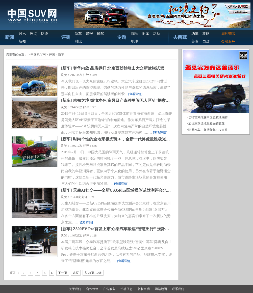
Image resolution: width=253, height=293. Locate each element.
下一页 (62, 273)
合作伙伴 (92, 289)
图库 (145, 34)
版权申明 (144, 289)
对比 (78, 41)
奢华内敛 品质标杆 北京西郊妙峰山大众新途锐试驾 (118, 68)
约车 (194, 34)
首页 (12, 273)
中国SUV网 (38, 54)
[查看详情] (135, 94)
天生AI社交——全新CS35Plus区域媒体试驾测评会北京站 (124, 190)
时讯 (22, 34)
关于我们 (75, 289)
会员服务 (228, 41)
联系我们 (178, 289)
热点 (33, 34)
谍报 (89, 34)
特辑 (134, 34)
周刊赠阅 (228, 34)
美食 (194, 41)
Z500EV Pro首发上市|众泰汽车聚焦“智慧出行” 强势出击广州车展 (131, 229)
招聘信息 (126, 289)
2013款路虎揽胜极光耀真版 (206, 123)
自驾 (206, 41)
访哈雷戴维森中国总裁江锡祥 (208, 117)
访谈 (44, 34)
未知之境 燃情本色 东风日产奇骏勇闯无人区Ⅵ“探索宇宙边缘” (128, 100)
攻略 (206, 34)
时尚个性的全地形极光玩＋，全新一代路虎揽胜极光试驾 (123, 139)
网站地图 (161, 289)
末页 (76, 273)
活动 (156, 34)
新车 (78, 34)
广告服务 (109, 289)
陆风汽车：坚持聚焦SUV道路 (208, 130)
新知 (22, 41)
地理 (134, 41)
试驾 (100, 34)
